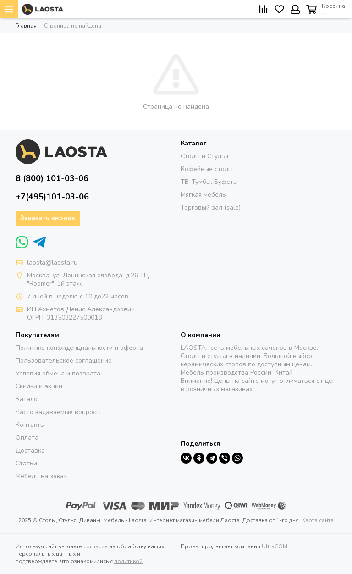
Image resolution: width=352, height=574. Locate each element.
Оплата (27, 437)
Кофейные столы (207, 169)
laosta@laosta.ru (52, 262)
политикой (128, 561)
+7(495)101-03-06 (52, 197)
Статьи (26, 463)
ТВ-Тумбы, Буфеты (209, 181)
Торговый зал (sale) (211, 207)
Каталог (28, 399)
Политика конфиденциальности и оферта (79, 347)
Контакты (30, 424)
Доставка (30, 450)
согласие (95, 546)
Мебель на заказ (41, 476)
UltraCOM (274, 546)
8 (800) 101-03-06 (52, 178)
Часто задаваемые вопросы (58, 412)
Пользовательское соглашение (64, 360)
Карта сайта (318, 520)
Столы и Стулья (204, 156)
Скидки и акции (39, 386)
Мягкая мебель (203, 194)
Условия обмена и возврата (58, 373)
